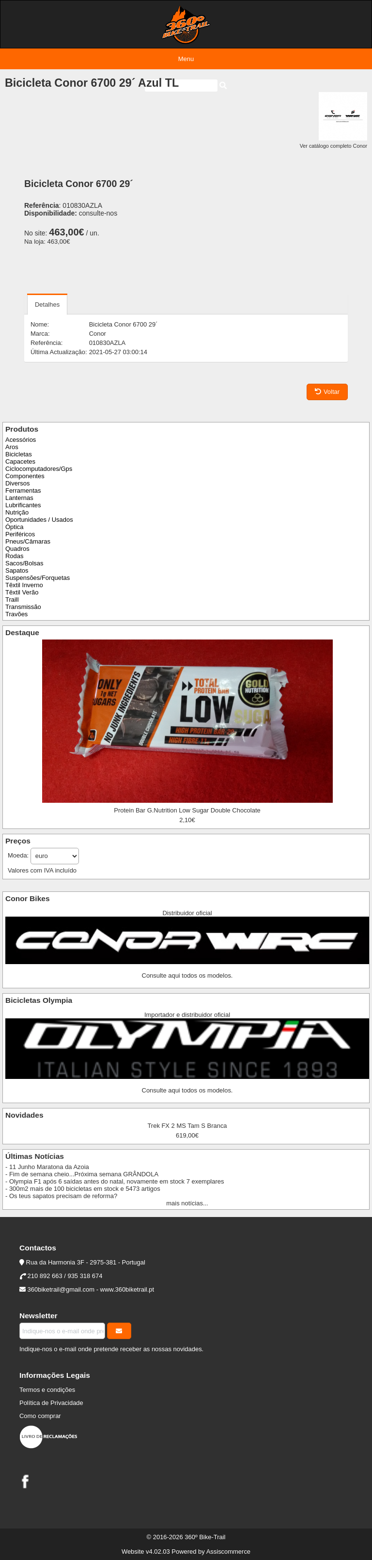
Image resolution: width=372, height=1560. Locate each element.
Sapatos (17, 570)
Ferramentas (23, 490)
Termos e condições (47, 1389)
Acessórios (20, 439)
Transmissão (23, 606)
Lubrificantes (23, 505)
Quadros (17, 548)
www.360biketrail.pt (127, 1289)
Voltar (327, 391)
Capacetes (20, 461)
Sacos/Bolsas (24, 563)
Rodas (14, 556)
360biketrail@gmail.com (61, 1289)
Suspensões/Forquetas (37, 577)
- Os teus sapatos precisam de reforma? (61, 1196)
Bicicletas (18, 454)
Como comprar (40, 1416)
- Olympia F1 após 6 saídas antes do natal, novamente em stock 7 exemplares (114, 1181)
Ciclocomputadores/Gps (38, 468)
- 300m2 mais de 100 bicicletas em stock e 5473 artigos (82, 1188)
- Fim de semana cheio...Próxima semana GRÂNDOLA (81, 1174)
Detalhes (47, 304)
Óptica (14, 526)
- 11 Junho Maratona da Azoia (47, 1166)
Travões (16, 614)
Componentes (25, 476)
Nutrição (17, 512)
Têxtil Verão (21, 592)
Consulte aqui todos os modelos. (187, 975)
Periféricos (20, 534)
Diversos (17, 483)
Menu (186, 58)
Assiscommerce (228, 1551)
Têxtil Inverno (24, 585)
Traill (12, 599)
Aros (11, 447)
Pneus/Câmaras (27, 541)
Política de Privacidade (51, 1402)
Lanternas (19, 497)
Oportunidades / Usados (39, 519)
